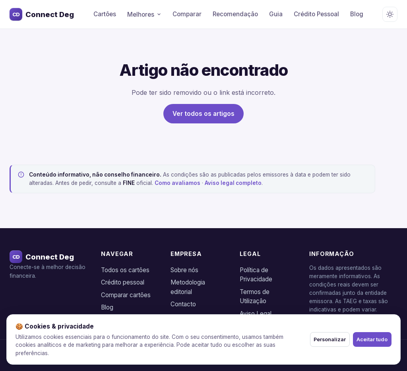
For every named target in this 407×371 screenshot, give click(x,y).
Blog (356, 14)
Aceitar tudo (368, 339)
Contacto (183, 304)
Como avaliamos (177, 183)
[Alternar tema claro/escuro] (389, 14)
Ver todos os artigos (203, 113)
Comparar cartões (126, 295)
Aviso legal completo (233, 183)
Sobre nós (184, 270)
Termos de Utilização (254, 296)
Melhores (144, 14)
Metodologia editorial (188, 287)
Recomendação (235, 14)
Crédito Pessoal (316, 14)
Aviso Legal (255, 313)
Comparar (187, 14)
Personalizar (316, 339)
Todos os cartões (125, 270)
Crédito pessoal (122, 282)
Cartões (104, 14)
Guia (276, 14)
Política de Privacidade (256, 274)
